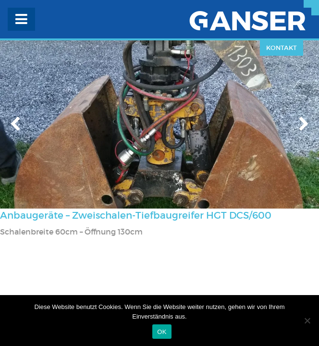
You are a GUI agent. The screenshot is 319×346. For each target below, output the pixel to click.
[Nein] (307, 320)
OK (161, 331)
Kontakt (281, 47)
